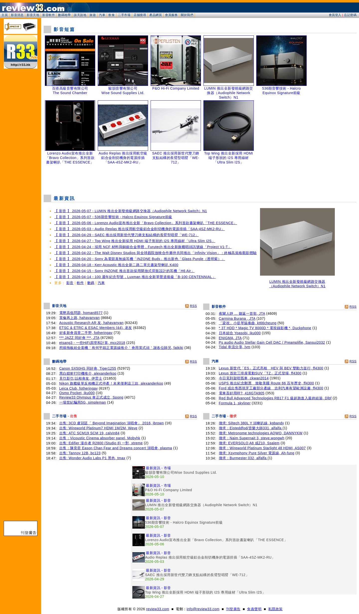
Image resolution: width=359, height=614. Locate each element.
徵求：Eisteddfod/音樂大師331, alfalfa (251, 428)
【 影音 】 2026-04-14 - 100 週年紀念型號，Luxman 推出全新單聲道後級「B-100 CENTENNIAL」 (135, 277)
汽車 (102, 15)
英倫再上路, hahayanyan (79, 318)
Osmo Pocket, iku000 (77, 393)
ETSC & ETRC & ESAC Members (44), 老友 (95, 328)
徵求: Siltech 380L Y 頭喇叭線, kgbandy (251, 423)
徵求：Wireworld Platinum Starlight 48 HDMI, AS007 (262, 448)
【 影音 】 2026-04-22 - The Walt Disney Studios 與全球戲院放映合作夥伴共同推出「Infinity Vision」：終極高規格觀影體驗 (155, 253)
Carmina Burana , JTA (237, 318)
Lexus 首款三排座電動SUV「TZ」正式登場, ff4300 (260, 373)
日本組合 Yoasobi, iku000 (240, 333)
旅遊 (93, 15)
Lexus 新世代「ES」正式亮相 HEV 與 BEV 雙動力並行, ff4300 (271, 368)
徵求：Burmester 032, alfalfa (243, 458)
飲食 (111, 15)
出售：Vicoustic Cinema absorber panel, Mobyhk (99, 438)
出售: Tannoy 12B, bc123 (80, 453)
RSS (193, 306)
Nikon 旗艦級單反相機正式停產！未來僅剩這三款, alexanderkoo (111, 383)
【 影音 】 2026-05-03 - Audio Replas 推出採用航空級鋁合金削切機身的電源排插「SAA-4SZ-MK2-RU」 (139, 229)
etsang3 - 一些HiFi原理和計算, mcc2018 (92, 343)
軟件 (80, 283)
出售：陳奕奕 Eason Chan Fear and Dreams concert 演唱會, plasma (115, 448)
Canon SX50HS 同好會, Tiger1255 (87, 368)
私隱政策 (275, 609)
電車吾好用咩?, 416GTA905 (242, 393)
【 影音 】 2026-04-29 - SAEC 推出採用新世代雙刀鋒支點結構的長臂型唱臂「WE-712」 (126, 235)
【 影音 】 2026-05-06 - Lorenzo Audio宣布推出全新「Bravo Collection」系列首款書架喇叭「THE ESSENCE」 (145, 223)
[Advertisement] (200, 178)
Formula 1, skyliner (235, 403)
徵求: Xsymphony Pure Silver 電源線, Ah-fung (256, 453)
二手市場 (124, 15)
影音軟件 (48, 15)
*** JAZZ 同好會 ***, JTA (79, 338)
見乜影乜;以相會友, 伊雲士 (80, 378)
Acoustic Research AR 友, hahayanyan (91, 323)
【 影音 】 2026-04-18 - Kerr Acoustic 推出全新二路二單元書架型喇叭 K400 (116, 265)
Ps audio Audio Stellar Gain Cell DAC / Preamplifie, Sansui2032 (272, 342)
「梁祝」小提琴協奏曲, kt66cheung (247, 323)
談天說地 (80, 15)
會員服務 (171, 15)
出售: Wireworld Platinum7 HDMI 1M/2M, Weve (98, 428)
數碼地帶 (64, 15)
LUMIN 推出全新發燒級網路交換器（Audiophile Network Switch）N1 (297, 282)
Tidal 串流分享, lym (235, 347)
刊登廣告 (233, 609)
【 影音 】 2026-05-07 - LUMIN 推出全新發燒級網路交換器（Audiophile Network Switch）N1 (130, 211)
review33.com (157, 609)
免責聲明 (254, 609)
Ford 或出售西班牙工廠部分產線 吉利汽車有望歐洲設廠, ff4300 (271, 388)
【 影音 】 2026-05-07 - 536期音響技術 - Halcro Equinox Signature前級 (113, 217)
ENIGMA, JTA (230, 338)
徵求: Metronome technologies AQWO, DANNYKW (261, 433)
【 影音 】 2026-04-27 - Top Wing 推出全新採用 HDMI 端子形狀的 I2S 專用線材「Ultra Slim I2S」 (134, 241)
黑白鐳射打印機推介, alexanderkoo (87, 373)
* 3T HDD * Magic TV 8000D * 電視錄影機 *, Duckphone (265, 328)
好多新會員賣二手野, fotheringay (86, 333)
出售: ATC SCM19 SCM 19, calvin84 (89, 433)
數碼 (90, 283)
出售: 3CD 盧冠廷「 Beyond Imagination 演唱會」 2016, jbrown (111, 423)
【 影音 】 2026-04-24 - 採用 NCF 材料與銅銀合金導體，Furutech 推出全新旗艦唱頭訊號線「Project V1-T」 (143, 247)
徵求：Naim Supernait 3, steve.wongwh (251, 438)
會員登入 (335, 15)
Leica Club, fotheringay (78, 388)
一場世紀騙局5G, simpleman (82, 402)
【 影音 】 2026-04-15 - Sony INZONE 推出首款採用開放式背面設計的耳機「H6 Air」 (124, 271)
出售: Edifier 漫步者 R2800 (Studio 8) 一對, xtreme (101, 443)
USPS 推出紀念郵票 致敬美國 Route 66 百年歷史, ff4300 (266, 383)
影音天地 (33, 15)
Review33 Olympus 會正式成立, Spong (91, 397)
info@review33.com (203, 609)
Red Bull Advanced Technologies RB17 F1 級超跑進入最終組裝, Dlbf (275, 398)
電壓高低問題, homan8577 (81, 313)
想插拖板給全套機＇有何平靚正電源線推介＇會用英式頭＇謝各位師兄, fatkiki (121, 348)
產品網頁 (155, 15)
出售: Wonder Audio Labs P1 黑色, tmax (92, 458)
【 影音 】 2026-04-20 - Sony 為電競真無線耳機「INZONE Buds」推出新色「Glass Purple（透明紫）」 (139, 259)
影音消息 (17, 15)
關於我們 (187, 15)
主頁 (4, 15)
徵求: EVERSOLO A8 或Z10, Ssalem (249, 443)
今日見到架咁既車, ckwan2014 (244, 378)
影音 (70, 283)
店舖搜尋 (140, 15)
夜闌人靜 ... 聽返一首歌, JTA (242, 313)
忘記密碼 (350, 15)
